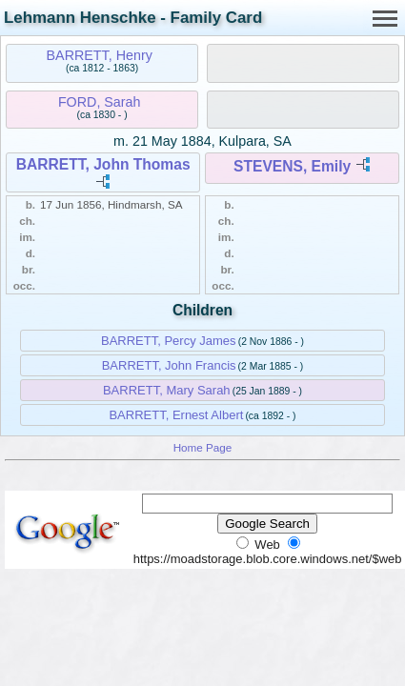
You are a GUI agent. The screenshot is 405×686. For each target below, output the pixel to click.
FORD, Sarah (99, 102)
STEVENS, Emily (292, 166)
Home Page (203, 447)
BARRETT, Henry (99, 55)
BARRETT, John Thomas (103, 164)
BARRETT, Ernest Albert (176, 415)
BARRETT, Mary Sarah (167, 390)
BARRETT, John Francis (169, 365)
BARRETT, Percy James (168, 340)
